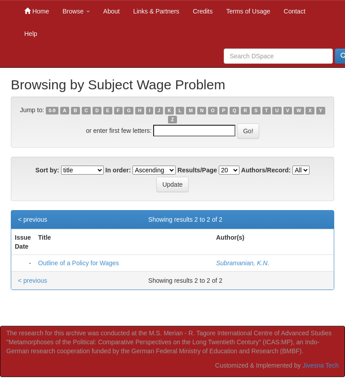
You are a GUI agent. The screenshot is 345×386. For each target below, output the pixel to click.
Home (36, 11)
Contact (294, 11)
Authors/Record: (266, 170)
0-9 (52, 110)
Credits (202, 11)
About (111, 11)
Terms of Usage (248, 11)
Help (30, 33)
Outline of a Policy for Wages (78, 263)
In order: (118, 170)
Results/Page (197, 170)
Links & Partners (156, 11)
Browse (76, 11)
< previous (32, 219)
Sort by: (47, 170)
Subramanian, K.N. (242, 263)
